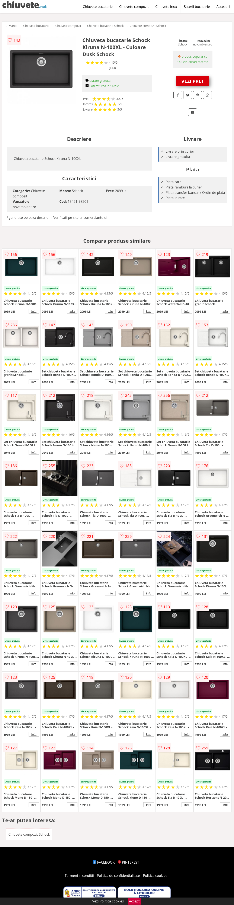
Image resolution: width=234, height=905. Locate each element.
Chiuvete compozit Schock (148, 26)
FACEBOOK (104, 862)
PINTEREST (128, 862)
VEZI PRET (192, 81)
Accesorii (224, 6)
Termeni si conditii (79, 875)
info (33, 311)
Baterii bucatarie (197, 6)
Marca (13, 26)
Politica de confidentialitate (118, 875)
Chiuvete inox (166, 6)
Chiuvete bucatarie (98, 6)
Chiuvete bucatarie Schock (105, 26)
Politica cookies (155, 875)
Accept (134, 901)
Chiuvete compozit (134, 6)
